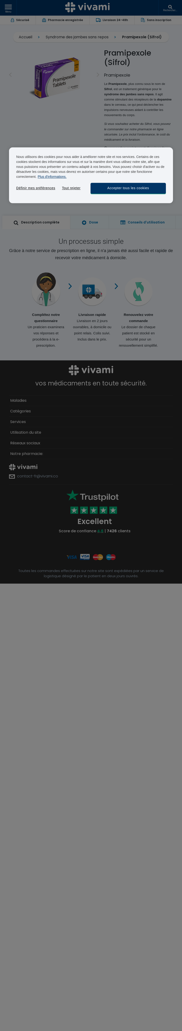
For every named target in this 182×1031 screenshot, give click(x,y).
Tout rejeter (71, 188)
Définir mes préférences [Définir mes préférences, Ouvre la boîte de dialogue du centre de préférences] (35, 188)
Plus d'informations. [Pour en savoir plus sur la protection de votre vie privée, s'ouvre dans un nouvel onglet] (52, 177)
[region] (91, 175)
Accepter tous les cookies (128, 188)
